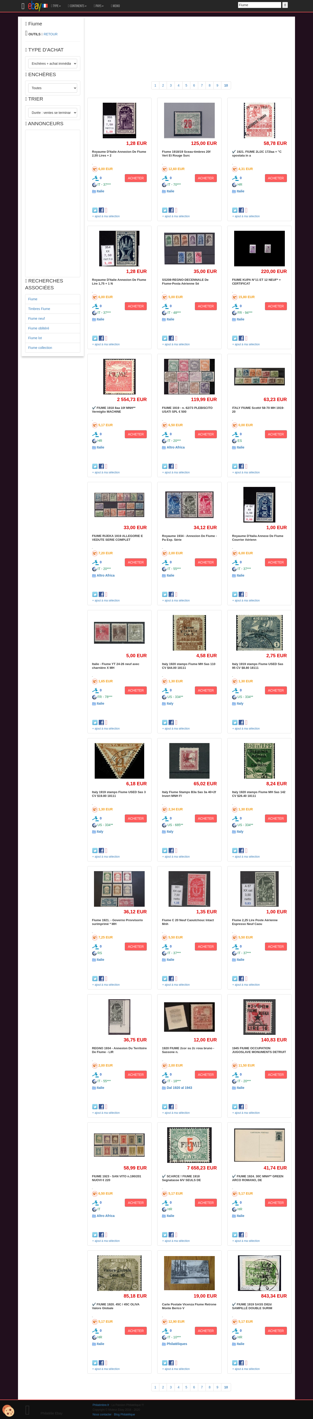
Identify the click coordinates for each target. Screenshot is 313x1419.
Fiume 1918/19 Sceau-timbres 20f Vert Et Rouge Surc (186, 153)
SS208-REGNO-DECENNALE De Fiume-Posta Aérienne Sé (185, 281)
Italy (170, 703)
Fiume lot (35, 338)
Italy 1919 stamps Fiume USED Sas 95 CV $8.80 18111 (257, 666)
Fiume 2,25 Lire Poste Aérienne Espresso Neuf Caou (254, 922)
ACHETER (136, 178)
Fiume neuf (36, 318)
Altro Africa (176, 447)
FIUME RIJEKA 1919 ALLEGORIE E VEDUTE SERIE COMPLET (117, 537)
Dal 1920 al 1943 (179, 1088)
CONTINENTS (77, 6)
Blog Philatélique (124, 1414)
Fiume (32, 299)
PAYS (99, 6)
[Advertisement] (52, 203)
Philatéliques (177, 1344)
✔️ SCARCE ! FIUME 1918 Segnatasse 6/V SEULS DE (181, 1178)
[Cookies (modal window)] (8, 1411)
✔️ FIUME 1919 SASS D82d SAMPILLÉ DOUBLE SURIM (252, 1306)
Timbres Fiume (39, 309)
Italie (100, 191)
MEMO (115, 6)
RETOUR (51, 34)
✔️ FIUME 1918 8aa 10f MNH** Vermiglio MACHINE (114, 409)
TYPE (56, 6)
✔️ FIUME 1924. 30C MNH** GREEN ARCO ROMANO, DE (257, 1178)
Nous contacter (102, 1414)
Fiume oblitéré (38, 328)
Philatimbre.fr (101, 1405)
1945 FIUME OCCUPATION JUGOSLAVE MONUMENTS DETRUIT (259, 1050)
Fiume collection (40, 348)
